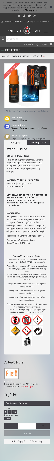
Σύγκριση (37, 441)
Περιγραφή (15, 142)
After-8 (8, 381)
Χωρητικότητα (11, 415)
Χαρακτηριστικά (38, 142)
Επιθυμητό (19, 441)
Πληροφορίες (31, 10)
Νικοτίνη (10, 408)
